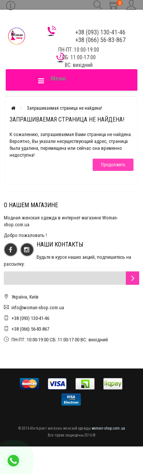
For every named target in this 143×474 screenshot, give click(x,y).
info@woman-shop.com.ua (37, 307)
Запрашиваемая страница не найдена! (64, 108)
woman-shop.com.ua (108, 428)
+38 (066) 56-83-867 (30, 329)
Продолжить (113, 164)
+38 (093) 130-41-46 (30, 318)
